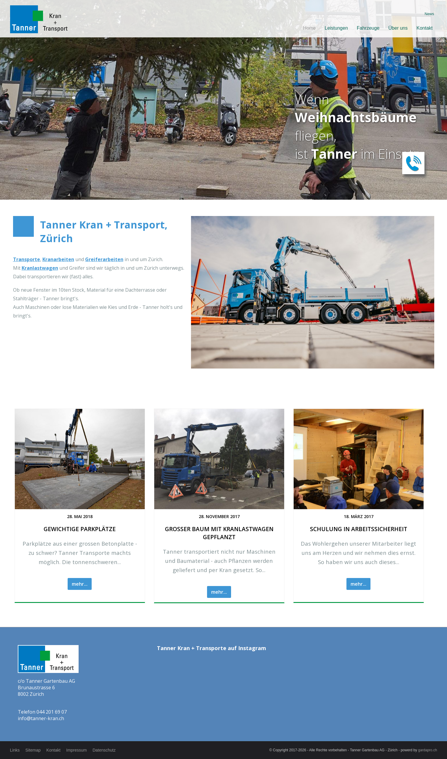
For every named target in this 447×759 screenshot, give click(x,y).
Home (309, 28)
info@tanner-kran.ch (41, 718)
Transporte (26, 259)
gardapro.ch (427, 750)
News (429, 14)
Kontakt (424, 28)
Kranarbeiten (58, 259)
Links (15, 750)
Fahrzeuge (368, 28)
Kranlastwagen (40, 268)
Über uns (398, 28)
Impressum (77, 750)
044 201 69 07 (51, 712)
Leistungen (336, 28)
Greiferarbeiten (104, 259)
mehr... (80, 584)
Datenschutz (104, 750)
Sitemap (33, 750)
